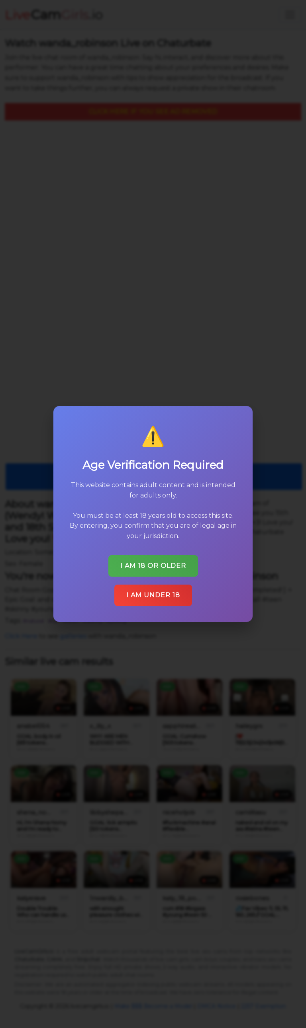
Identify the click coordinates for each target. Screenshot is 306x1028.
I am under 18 (153, 595)
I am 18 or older (153, 565)
